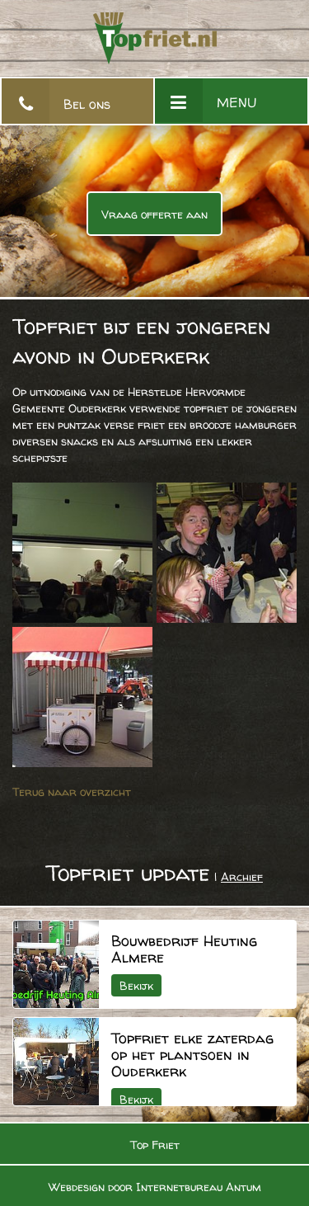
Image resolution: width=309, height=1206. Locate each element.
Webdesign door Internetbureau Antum (155, 1186)
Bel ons (86, 104)
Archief (242, 876)
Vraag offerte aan (154, 214)
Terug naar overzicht (71, 791)
